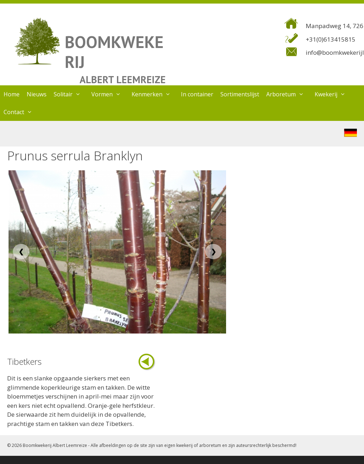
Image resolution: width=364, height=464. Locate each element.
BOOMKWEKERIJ (114, 52)
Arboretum (288, 94)
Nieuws (37, 94)
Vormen (109, 94)
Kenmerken (155, 94)
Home (12, 94)
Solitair (71, 94)
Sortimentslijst (239, 94)
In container (197, 94)
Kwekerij (334, 94)
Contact (21, 112)
